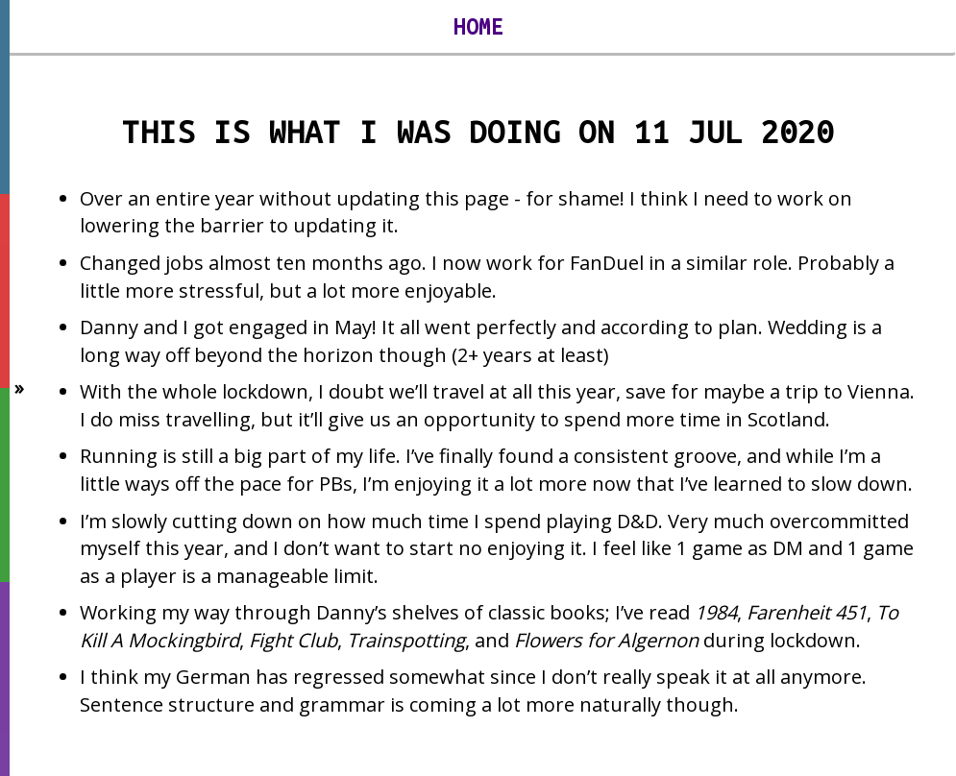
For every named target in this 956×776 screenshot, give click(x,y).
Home (478, 26)
